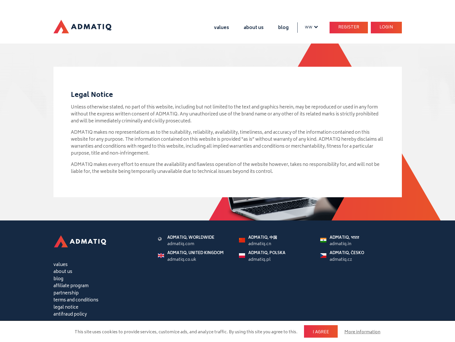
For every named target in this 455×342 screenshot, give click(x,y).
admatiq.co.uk (181, 259)
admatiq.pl (259, 259)
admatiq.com (180, 244)
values (221, 28)
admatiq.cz (341, 259)
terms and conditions (75, 300)
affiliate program (71, 286)
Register (348, 27)
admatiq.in (340, 244)
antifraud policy (70, 315)
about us (254, 28)
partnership (66, 293)
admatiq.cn (259, 244)
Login (386, 27)
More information (362, 332)
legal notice (65, 308)
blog (283, 28)
